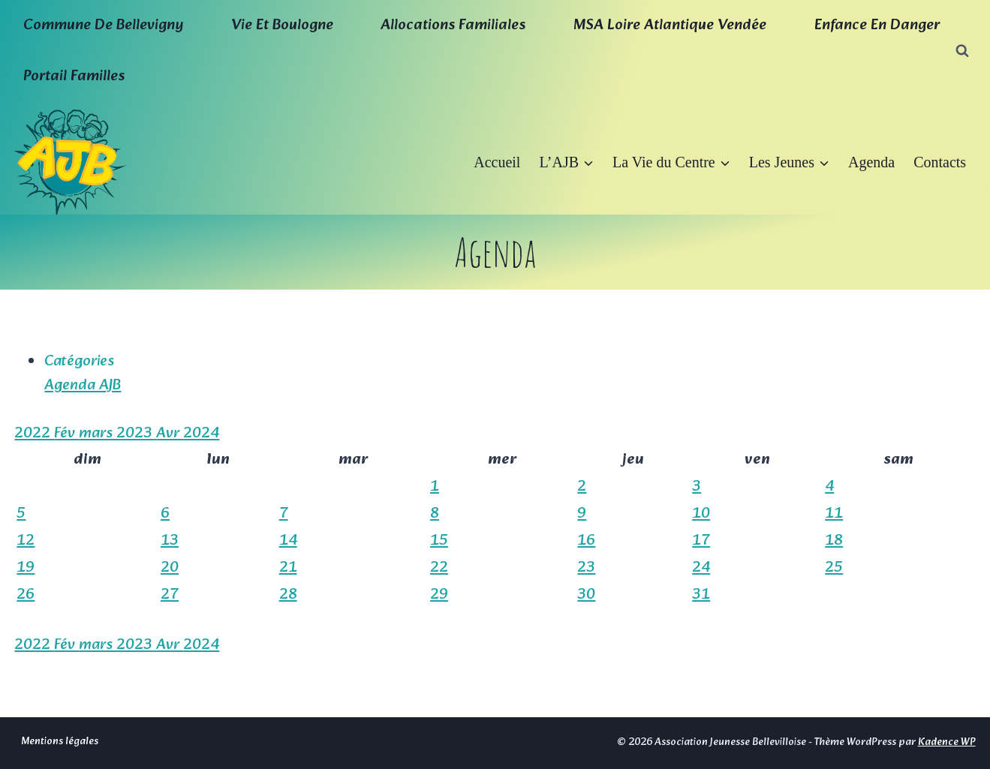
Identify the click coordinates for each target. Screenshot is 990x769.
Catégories (79, 361)
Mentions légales (59, 741)
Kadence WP (947, 742)
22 (439, 568)
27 (170, 595)
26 (26, 595)
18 (834, 541)
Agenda (871, 162)
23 (586, 568)
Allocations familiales (453, 25)
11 (834, 514)
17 (701, 541)
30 (586, 595)
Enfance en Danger (877, 25)
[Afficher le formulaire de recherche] (962, 51)
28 (288, 595)
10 (701, 514)
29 (439, 595)
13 (170, 541)
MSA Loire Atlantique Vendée (669, 25)
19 (26, 568)
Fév (66, 433)
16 (586, 541)
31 (701, 595)
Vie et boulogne (282, 25)
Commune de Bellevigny (103, 25)
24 (701, 568)
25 (834, 568)
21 (288, 568)
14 (288, 541)
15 (439, 541)
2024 (201, 433)
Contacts (939, 162)
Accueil (497, 162)
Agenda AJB (82, 385)
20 (170, 568)
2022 (34, 433)
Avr (169, 433)
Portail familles (74, 76)
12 (26, 541)
